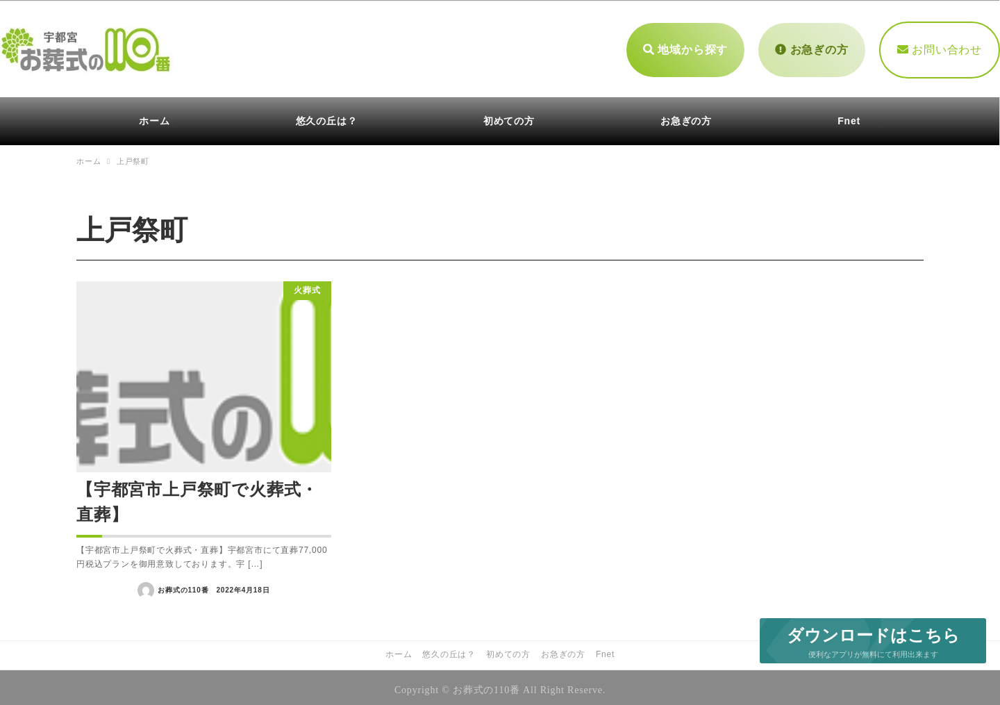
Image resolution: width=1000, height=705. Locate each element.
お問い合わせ (939, 47)
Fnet (605, 649)
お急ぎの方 (811, 47)
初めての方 (508, 649)
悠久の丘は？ (449, 649)
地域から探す (685, 47)
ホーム (398, 649)
